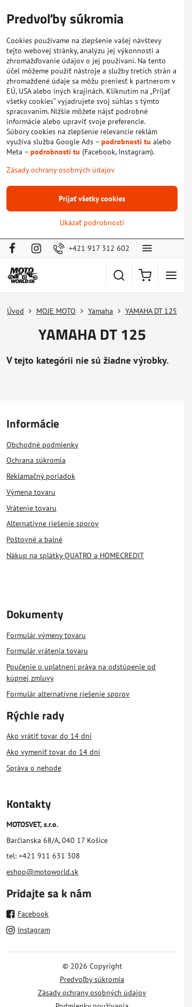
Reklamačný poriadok (40, 476)
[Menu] (171, 275)
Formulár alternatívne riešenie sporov (68, 694)
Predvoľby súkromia (92, 979)
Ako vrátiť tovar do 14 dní (49, 736)
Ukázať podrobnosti (92, 222)
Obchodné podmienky (42, 444)
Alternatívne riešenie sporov (52, 523)
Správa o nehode (33, 768)
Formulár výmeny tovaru (46, 635)
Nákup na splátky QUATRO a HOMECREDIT (75, 555)
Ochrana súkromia (36, 460)
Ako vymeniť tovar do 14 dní (53, 752)
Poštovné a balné (34, 539)
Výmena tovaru (30, 492)
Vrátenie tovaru (31, 508)
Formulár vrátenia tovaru (47, 651)
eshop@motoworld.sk (42, 872)
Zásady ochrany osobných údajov (92, 992)
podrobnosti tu (126, 141)
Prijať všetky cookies (92, 198)
